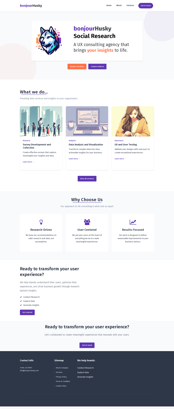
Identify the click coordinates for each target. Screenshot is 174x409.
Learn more (27, 162)
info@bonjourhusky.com (29, 373)
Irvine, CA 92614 (26, 370)
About (119, 5)
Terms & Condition (63, 384)
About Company (62, 370)
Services (130, 5)
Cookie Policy (61, 388)
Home (109, 5)
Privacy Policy (61, 379)
